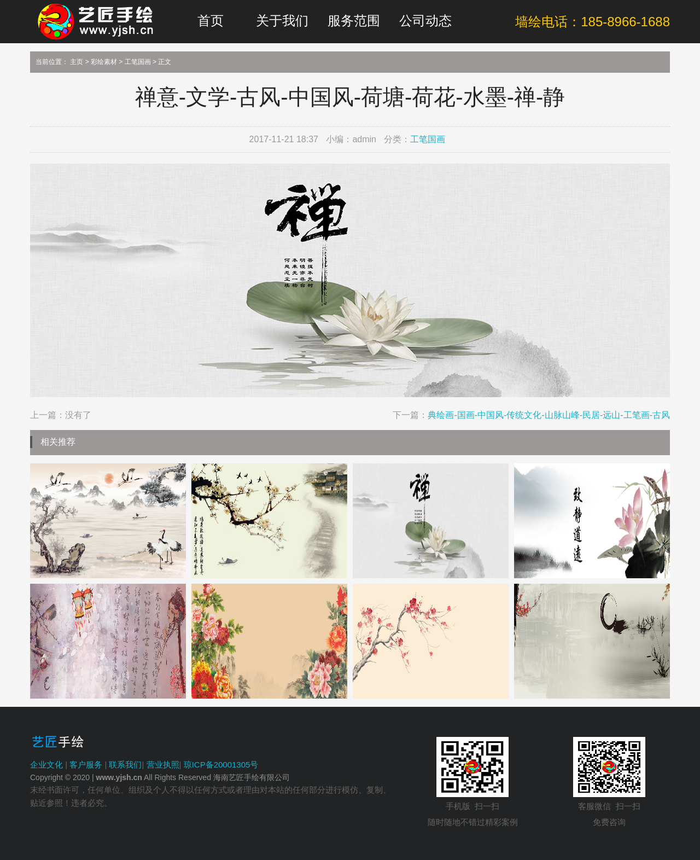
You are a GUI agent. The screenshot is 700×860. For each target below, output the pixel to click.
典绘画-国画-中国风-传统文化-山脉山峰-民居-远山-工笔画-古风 (549, 415)
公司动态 (425, 20)
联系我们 (125, 764)
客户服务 (85, 764)
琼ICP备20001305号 (221, 764)
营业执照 (163, 764)
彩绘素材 (104, 62)
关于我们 (282, 20)
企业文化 (46, 764)
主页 (76, 62)
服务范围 (354, 20)
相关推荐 (57, 441)
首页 (210, 20)
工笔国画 (138, 62)
